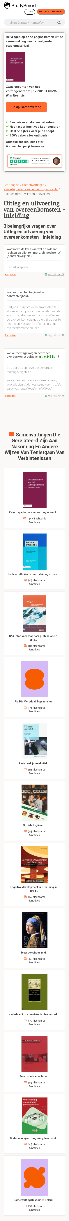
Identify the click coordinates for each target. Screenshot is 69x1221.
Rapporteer (10, 274)
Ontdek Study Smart (51, 11)
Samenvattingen (33, 185)
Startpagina (11, 185)
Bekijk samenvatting (26, 107)
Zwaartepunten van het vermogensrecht (31, 189)
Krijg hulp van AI (56, 274)
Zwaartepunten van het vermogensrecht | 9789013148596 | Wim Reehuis (32, 91)
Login (30, 11)
